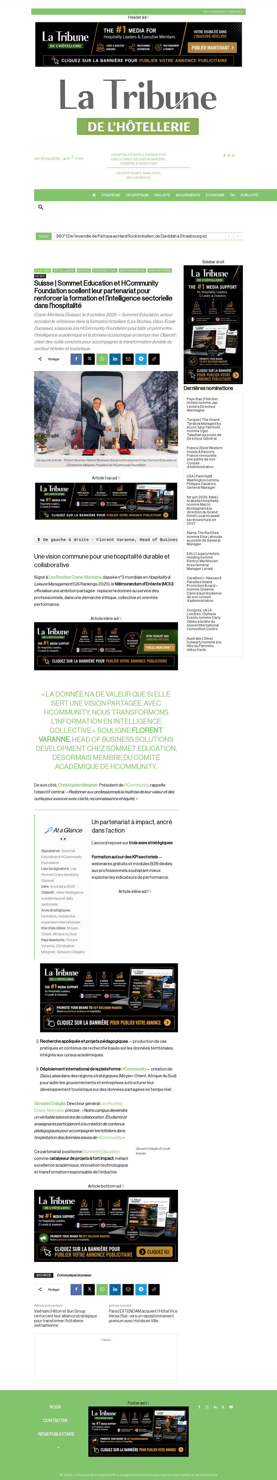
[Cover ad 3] (106, 675)
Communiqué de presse (74, 1275)
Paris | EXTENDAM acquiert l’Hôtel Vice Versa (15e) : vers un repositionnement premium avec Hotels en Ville (143, 1316)
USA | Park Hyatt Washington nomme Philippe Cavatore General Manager (203, 477)
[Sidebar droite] (213, 324)
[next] (237, 236)
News (40, 276)
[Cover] (106, 525)
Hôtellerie (63, 270)
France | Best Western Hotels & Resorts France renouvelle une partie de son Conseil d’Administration (205, 455)
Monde (84, 270)
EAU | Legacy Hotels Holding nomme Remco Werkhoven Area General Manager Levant (205, 556)
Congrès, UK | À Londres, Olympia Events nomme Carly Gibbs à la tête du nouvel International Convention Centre (203, 614)
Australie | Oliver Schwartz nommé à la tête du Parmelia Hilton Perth (204, 638)
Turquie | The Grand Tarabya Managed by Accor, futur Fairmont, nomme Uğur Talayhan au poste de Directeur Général (205, 429)
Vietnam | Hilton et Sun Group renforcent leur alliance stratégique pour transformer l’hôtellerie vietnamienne (65, 1318)
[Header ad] (138, 68)
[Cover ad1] (106, 1226)
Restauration (132, 270)
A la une (42, 270)
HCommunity (133, 766)
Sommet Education (101, 1152)
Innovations (160, 270)
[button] (41, 208)
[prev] (228, 236)
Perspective (104, 270)
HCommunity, (67, 712)
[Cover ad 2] (109, 963)
